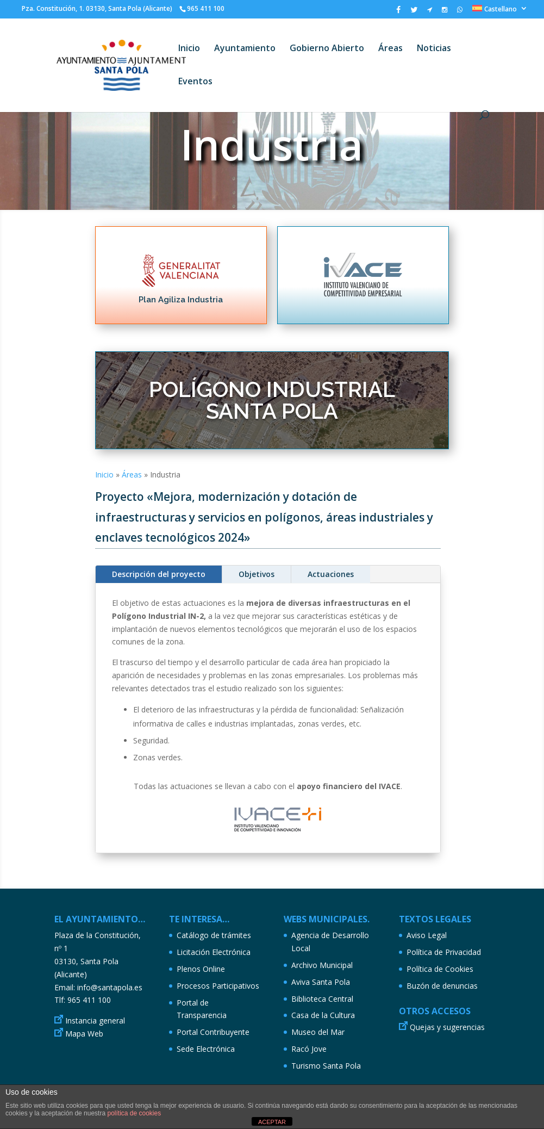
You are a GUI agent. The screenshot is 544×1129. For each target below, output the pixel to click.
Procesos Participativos (218, 986)
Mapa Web (84, 1033)
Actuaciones (331, 574)
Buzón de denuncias (442, 986)
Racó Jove (309, 1049)
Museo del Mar (318, 1032)
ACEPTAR (272, 1122)
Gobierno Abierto (327, 49)
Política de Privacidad (444, 952)
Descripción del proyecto (158, 574)
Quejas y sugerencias (447, 1027)
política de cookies (134, 1113)
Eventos (195, 82)
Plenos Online (201, 969)
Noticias (434, 49)
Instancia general (95, 1020)
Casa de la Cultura (323, 1015)
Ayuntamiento (245, 49)
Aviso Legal (427, 935)
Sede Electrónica (206, 1049)
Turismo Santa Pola (326, 1065)
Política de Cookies (440, 969)
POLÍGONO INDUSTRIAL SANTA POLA (272, 400)
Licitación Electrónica (214, 952)
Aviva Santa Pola (320, 982)
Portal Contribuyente (213, 1032)
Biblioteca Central (322, 999)
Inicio (189, 49)
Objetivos (256, 574)
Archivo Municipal (322, 965)
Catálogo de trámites (214, 935)
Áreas (390, 49)
